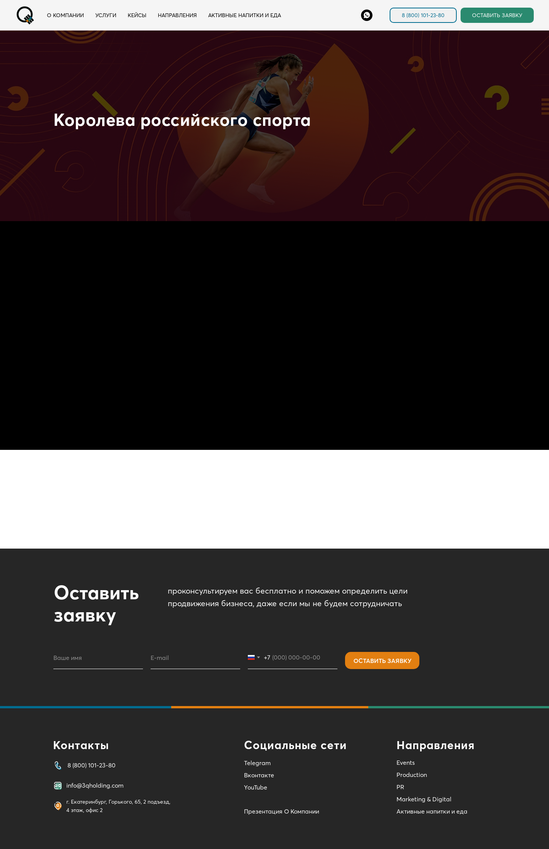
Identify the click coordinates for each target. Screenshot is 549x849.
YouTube (255, 787)
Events (405, 762)
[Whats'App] (366, 15)
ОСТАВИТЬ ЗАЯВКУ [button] (497, 15)
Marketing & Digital (423, 799)
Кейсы (137, 15)
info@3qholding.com (95, 785)
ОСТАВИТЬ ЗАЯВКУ (382, 660)
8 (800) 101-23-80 (423, 15)
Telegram (257, 763)
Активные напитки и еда (244, 15)
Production (411, 774)
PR (400, 787)
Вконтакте (259, 775)
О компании (65, 15)
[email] (195, 657)
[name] (98, 657)
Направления (177, 15)
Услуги (105, 15)
